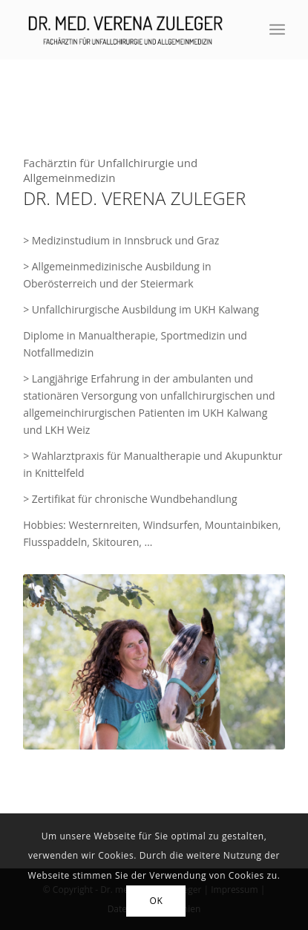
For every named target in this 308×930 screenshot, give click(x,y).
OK (156, 900)
